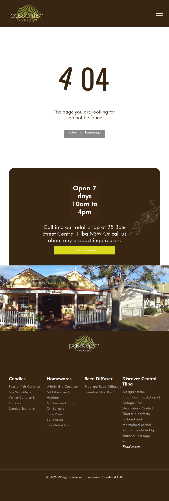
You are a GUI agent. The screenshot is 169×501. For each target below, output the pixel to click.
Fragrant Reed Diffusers (102, 386)
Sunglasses (55, 419)
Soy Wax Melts (20, 392)
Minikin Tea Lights (60, 403)
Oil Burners (55, 408)
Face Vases (55, 414)
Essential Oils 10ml (99, 392)
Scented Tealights (22, 408)
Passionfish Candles (24, 386)
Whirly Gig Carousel (63, 386)
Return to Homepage (84, 132)
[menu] (159, 13)
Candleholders (58, 425)
